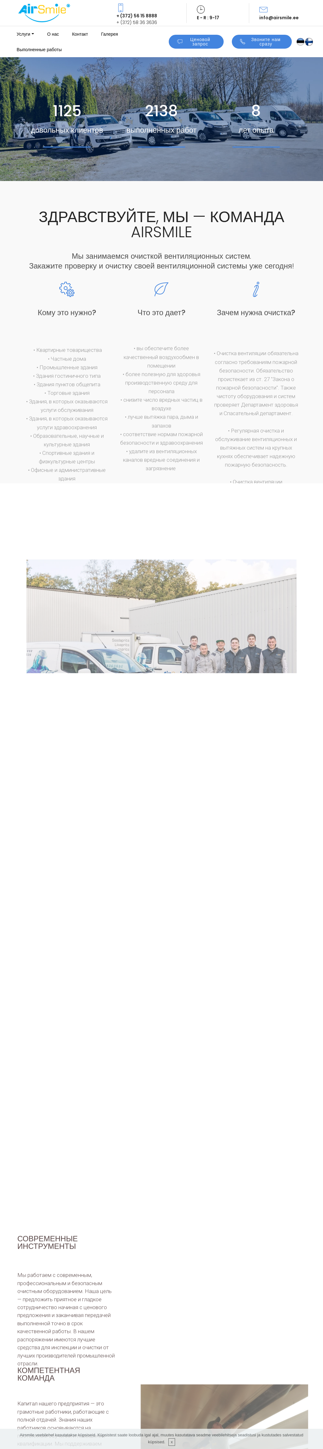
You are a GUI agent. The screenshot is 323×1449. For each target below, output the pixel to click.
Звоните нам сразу (260, 41)
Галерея (109, 34)
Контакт (80, 34)
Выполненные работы (39, 49)
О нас (53, 34)
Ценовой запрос (193, 41)
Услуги (23, 34)
